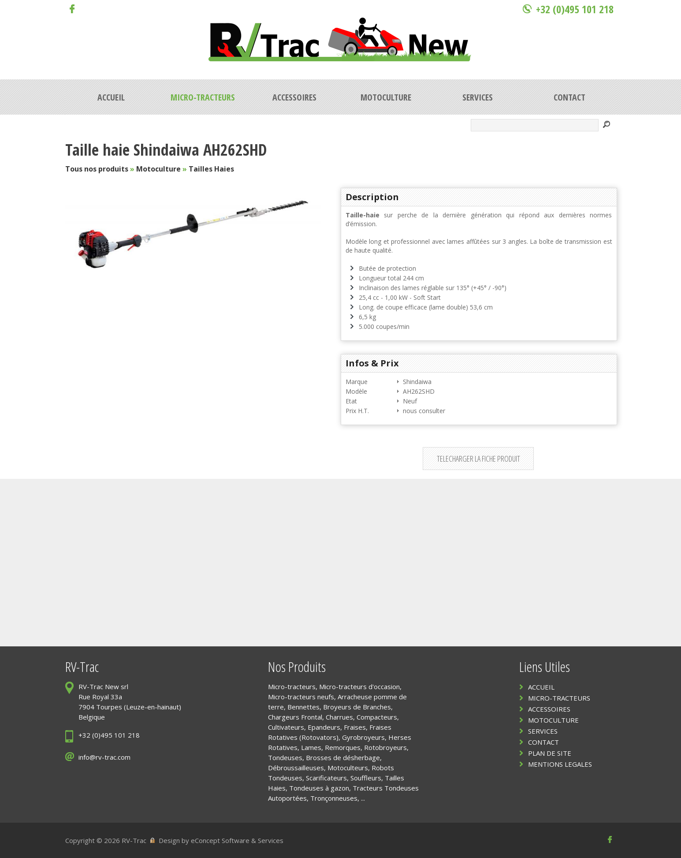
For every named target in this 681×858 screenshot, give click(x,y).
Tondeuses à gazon (319, 787)
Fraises (355, 727)
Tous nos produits (96, 169)
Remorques (343, 747)
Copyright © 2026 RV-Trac (105, 840)
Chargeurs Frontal (295, 717)
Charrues (339, 717)
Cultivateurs (286, 727)
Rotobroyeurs (385, 747)
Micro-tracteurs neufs (301, 696)
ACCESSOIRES (549, 709)
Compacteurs (377, 717)
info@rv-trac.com (104, 757)
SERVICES (543, 731)
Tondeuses (285, 757)
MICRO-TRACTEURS (559, 698)
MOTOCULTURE (553, 720)
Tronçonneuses (333, 798)
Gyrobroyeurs (363, 737)
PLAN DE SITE (549, 753)
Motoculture (158, 169)
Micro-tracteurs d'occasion (359, 686)
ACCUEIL (541, 687)
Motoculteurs (347, 767)
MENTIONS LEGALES (560, 764)
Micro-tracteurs (292, 686)
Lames (311, 747)
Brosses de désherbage (343, 757)
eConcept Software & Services (237, 840)
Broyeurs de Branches (357, 706)
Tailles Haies (211, 169)
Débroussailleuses (296, 767)
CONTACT (543, 742)
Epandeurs (324, 727)
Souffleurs (365, 777)
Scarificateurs (326, 777)
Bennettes (303, 706)
